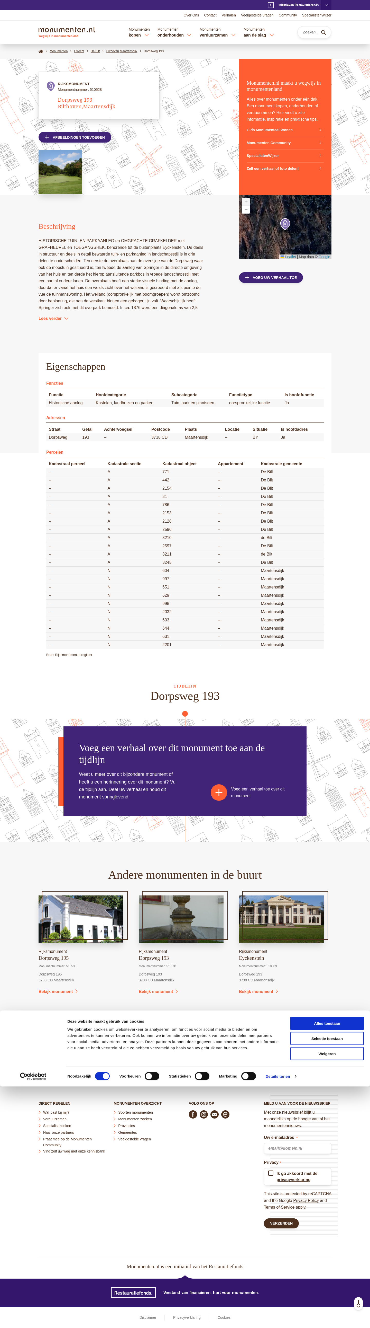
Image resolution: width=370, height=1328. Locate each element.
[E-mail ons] (214, 1112)
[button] (285, 224)
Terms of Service (279, 1205)
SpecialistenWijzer (316, 15)
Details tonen (277, 1318)
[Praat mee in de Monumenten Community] (225, 1112)
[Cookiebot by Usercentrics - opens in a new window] (33, 1318)
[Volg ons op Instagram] (204, 1112)
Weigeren (327, 1295)
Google (324, 257)
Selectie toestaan (327, 1280)
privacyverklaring (293, 1177)
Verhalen (229, 15)
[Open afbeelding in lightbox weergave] (60, 174)
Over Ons (191, 15)
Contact (210, 15)
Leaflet (288, 257)
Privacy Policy (306, 1198)
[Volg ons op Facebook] (193, 1112)
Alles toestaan (327, 1265)
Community (288, 15)
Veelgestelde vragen (257, 15)
